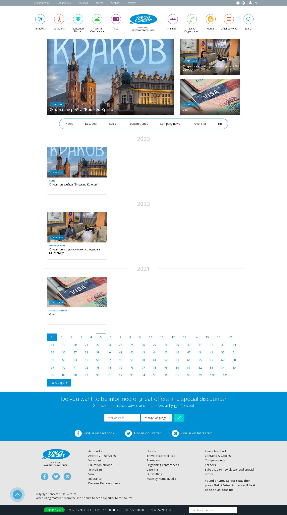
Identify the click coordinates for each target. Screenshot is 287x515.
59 (132, 360)
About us (83, 3)
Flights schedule (41, 3)
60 (143, 360)
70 (63, 367)
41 (120, 352)
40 (109, 352)
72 (86, 367)
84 (222, 367)
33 (222, 345)
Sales (112, 124)
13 (184, 337)
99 (200, 375)
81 (188, 367)
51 (234, 352)
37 (75, 352)
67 (222, 360)
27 (154, 345)
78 (154, 367)
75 (120, 367)
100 (212, 375)
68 (234, 360)
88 (75, 375)
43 (143, 352)
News (69, 124)
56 (97, 360)
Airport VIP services (102, 456)
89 (86, 375)
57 (109, 360)
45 (166, 352)
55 (86, 360)
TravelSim (95, 469)
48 (200, 352)
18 (52, 345)
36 (63, 352)
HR (220, 124)
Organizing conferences (162, 465)
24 (120, 345)
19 (63, 345)
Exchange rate (64, 3)
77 (143, 367)
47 (188, 352)
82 (200, 367)
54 (75, 360)
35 (52, 352)
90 (97, 375)
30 (188, 345)
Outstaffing (154, 474)
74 (109, 367)
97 (177, 375)
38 (86, 352)
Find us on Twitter (143, 433)
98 (188, 375)
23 (109, 345)
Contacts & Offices (218, 456)
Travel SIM (199, 124)
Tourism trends (138, 124)
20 (75, 345)
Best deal (91, 124)
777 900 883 (133, 510)
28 (166, 345)
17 (230, 337)
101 (225, 375)
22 (97, 345)
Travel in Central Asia (160, 456)
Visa (91, 474)
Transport (153, 460)
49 (211, 352)
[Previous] (52, 337)
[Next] (59, 382)
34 (234, 345)
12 (173, 337)
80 (177, 367)
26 (143, 345)
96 (166, 375)
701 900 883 (106, 510)
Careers (98, 3)
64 (188, 360)
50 (222, 352)
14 (196, 337)
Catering (152, 469)
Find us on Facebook (94, 433)
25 (132, 345)
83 (211, 367)
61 (154, 360)
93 (132, 375)
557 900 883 (161, 510)
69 (52, 367)
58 (120, 360)
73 (97, 367)
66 (211, 360)
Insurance (95, 479)
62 (166, 360)
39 (97, 352)
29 (177, 345)
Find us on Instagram (192, 433)
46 (177, 352)
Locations (131, 3)
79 (166, 367)
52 (52, 360)
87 (63, 375)
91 (109, 375)
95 (154, 375)
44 (154, 352)
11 (161, 337)
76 (132, 367)
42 (132, 352)
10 (150, 337)
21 (86, 345)
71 (75, 367)
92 (120, 375)
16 (218, 337)
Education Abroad (100, 465)
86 (52, 375)
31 (200, 345)
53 (63, 360)
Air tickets (95, 451)
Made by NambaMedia (161, 479)
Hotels (151, 451)
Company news (170, 124)
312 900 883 (79, 510)
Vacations (94, 460)
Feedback (115, 3)
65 (200, 360)
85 (234, 367)
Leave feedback (216, 451)
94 (143, 375)
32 (211, 345)
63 (177, 360)
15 (207, 337)
